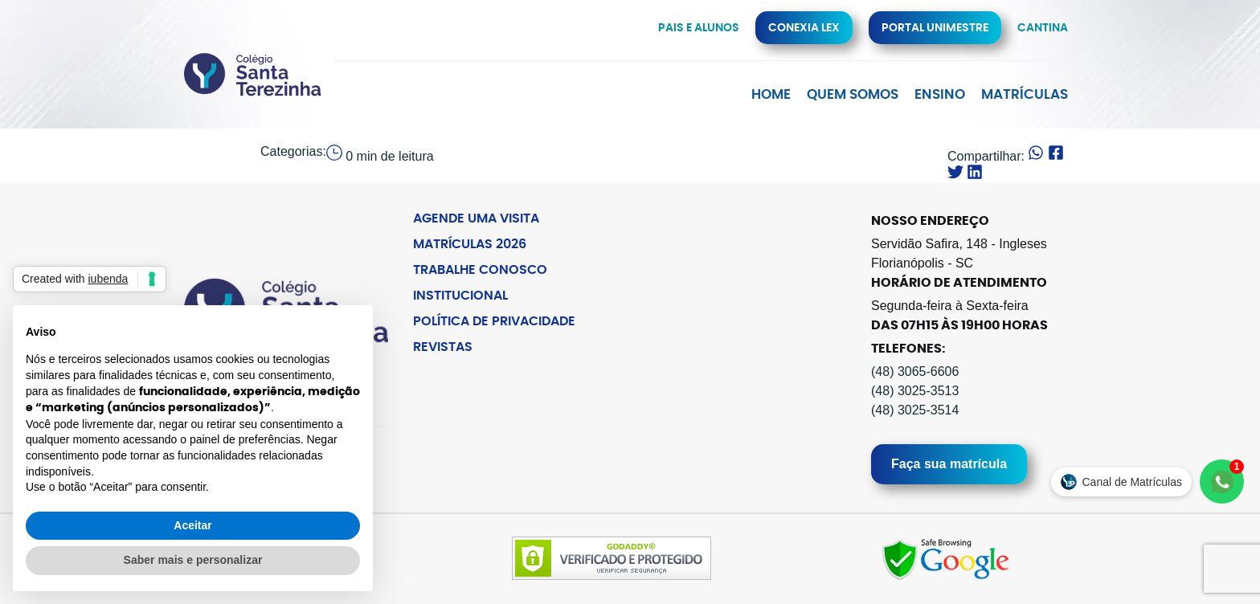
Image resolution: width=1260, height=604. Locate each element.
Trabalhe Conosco (480, 269)
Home (771, 94)
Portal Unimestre (935, 28)
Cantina (1042, 28)
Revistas (442, 347)
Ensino (939, 94)
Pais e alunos (698, 28)
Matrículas (1024, 94)
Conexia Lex (804, 28)
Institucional (460, 295)
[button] (1036, 154)
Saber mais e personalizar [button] (193, 559)
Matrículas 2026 (469, 244)
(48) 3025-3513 (915, 391)
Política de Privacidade (494, 321)
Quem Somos (852, 94)
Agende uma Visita (476, 218)
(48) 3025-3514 (915, 410)
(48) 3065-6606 (915, 371)
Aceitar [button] (192, 525)
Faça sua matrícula (949, 464)
